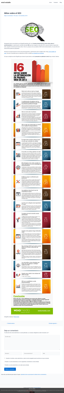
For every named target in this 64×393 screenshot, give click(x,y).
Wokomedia (16, 316)
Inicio (50, 2)
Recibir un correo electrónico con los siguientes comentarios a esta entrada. (22, 361)
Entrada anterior (10, 323)
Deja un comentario (8, 15)
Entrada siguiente (53, 323)
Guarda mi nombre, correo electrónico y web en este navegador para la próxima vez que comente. (27, 358)
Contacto (56, 2)
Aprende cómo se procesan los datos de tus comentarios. (34, 374)
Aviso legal (35, 387)
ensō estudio (6, 2)
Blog (61, 2)
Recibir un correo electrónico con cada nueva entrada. (17, 365)
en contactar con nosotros (38, 53)
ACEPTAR (32, 392)
